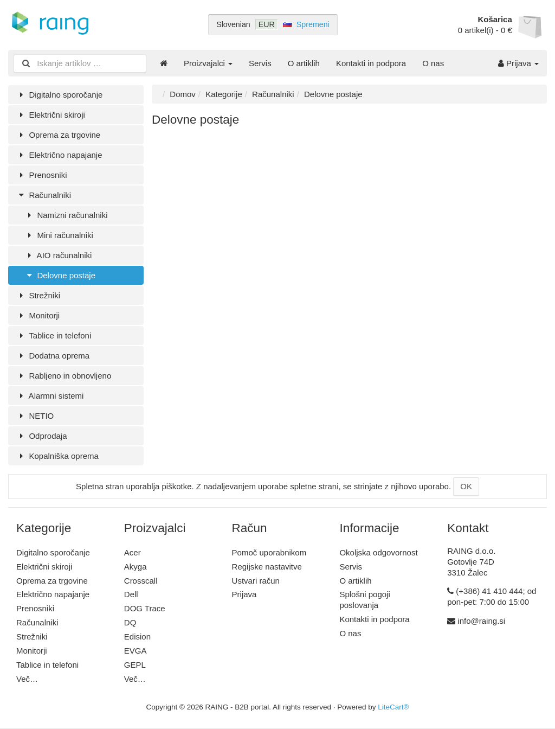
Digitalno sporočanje (59, 94)
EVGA (135, 650)
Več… (27, 678)
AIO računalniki (58, 255)
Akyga (135, 566)
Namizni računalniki (66, 215)
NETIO (35, 415)
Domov (183, 94)
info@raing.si (481, 620)
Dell (131, 594)
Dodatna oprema (52, 355)
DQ (130, 622)
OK (466, 486)
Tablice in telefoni (53, 335)
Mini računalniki (58, 235)
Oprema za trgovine (58, 134)
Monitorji (38, 315)
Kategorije (223, 94)
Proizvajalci (208, 63)
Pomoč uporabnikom (269, 552)
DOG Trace (144, 608)
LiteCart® (393, 707)
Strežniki (38, 295)
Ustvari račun (256, 580)
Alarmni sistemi (49, 395)
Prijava (518, 63)
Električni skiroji (50, 114)
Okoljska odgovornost (378, 552)
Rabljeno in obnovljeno (63, 375)
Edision (137, 636)
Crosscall (141, 580)
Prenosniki (41, 175)
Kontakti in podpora (371, 63)
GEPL (135, 664)
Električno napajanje (59, 154)
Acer (132, 552)
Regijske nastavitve (267, 566)
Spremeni (313, 24)
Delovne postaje (59, 275)
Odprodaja (41, 435)
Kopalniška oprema (57, 456)
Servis (260, 63)
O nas (433, 63)
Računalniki (43, 195)
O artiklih (304, 63)
